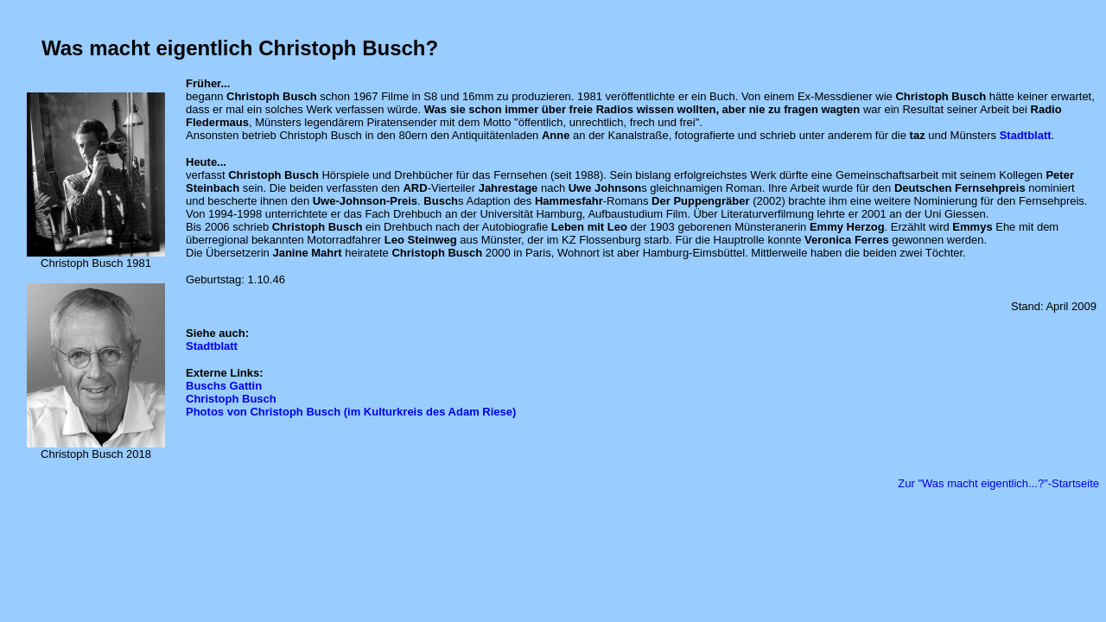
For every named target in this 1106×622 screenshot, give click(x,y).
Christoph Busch (231, 398)
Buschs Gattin (224, 385)
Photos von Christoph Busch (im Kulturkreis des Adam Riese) (351, 411)
